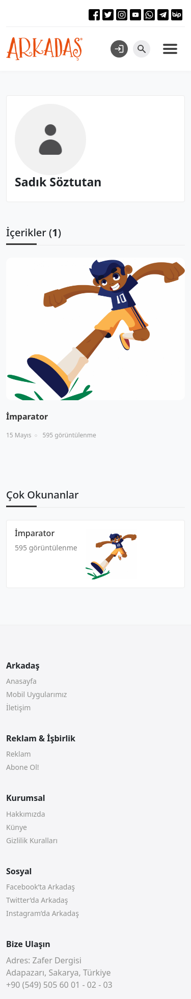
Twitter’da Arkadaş (37, 900)
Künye (16, 827)
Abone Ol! (22, 767)
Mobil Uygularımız (36, 694)
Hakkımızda (25, 814)
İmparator (34, 533)
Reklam (18, 754)
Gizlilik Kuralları (32, 840)
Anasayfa (21, 681)
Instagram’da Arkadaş (42, 913)
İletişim (18, 707)
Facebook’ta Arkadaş (40, 887)
